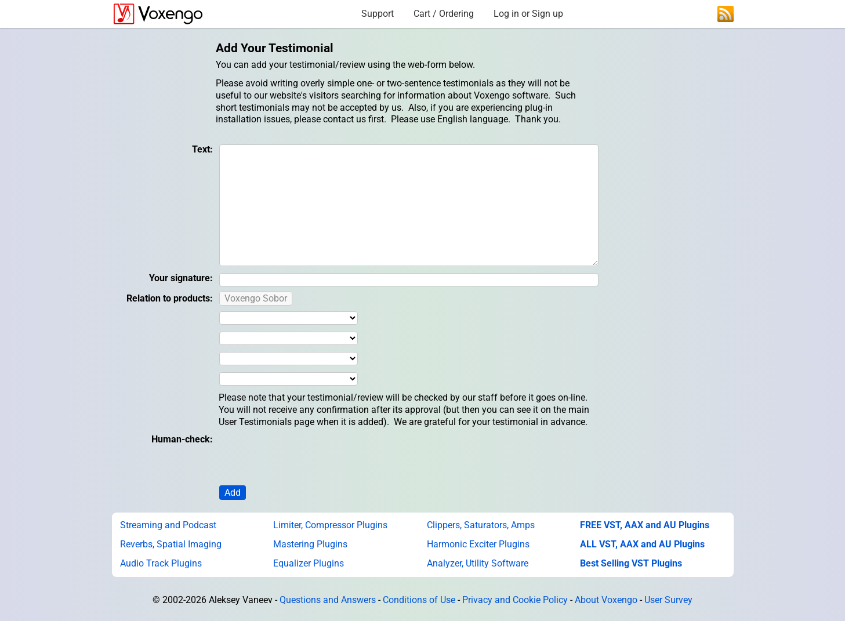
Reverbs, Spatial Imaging (171, 544)
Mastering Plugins (310, 544)
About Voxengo (606, 599)
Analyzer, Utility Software (477, 563)
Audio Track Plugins (161, 563)
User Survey (668, 599)
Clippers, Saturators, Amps (481, 525)
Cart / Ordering (444, 13)
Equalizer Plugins (308, 563)
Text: (202, 149)
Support (377, 13)
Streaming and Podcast (168, 525)
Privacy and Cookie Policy (515, 599)
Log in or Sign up (528, 13)
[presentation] (307, 456)
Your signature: (181, 278)
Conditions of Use (419, 599)
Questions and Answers (328, 599)
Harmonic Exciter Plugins (478, 544)
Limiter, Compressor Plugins (330, 525)
